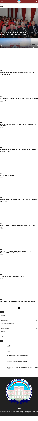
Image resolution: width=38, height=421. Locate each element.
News (5, 4)
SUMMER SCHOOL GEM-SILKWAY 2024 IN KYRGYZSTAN (18, 355)
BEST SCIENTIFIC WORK (7, 175)
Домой (1, 4)
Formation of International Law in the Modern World (17, 361)
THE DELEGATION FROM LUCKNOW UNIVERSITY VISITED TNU (17, 301)
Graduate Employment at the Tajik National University (17, 349)
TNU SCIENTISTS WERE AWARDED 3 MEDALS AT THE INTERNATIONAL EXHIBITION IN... (15, 252)
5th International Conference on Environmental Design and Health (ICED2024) (22, 367)
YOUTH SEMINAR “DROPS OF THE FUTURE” (12, 277)
